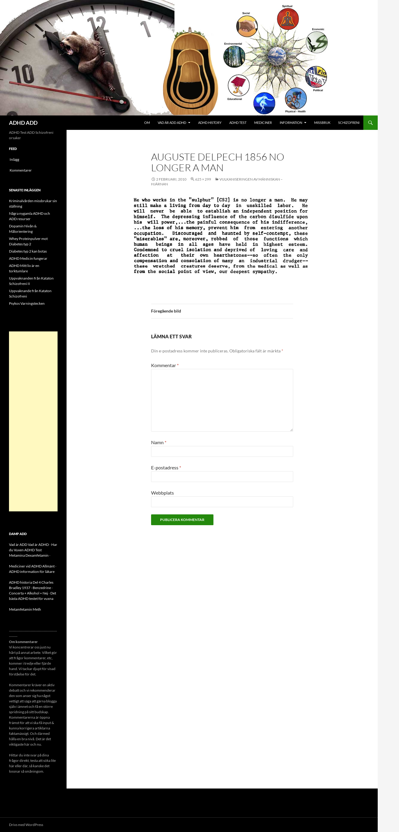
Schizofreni (348, 122)
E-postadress (166, 467)
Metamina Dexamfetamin (29, 555)
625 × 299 (203, 179)
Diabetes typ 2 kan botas (28, 251)
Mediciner (263, 122)
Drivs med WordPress (26, 824)
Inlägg (14, 159)
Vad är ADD (18, 544)
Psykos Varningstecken (27, 303)
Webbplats (162, 492)
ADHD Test (237, 122)
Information (291, 122)
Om (147, 122)
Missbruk (322, 122)
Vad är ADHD (38, 544)
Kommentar (165, 365)
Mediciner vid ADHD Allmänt (32, 566)
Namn (158, 442)
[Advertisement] (33, 421)
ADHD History (210, 122)
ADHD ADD (23, 122)
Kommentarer (21, 170)
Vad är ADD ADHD (172, 122)
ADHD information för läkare (32, 571)
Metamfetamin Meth (25, 609)
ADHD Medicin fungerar (28, 258)
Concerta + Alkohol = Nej (28, 593)
